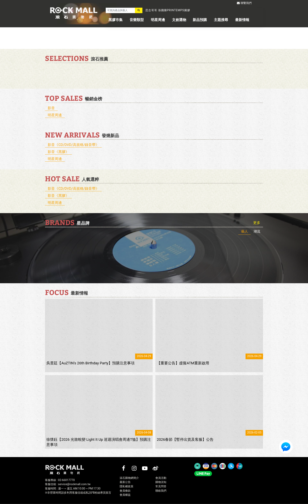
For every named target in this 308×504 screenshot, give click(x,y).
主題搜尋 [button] (221, 20)
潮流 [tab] (257, 231)
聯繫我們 (244, 3)
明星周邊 (158, 20)
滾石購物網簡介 (129, 478)
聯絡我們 (160, 490)
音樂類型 (137, 20)
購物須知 (160, 482)
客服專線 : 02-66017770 (60, 480)
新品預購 (200, 20)
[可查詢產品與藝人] (120, 10)
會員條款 (125, 490)
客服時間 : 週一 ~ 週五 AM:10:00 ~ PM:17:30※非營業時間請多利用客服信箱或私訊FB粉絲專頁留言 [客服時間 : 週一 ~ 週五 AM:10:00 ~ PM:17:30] (78, 491)
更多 (256, 223)
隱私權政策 (126, 486)
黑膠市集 (115, 20)
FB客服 (286, 447)
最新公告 (125, 482)
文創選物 (179, 20)
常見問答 (160, 486)
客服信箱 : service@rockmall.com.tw (68, 484)
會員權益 (125, 495)
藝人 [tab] (244, 231)
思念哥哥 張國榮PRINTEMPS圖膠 (167, 10)
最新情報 (242, 20)
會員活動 (160, 478)
